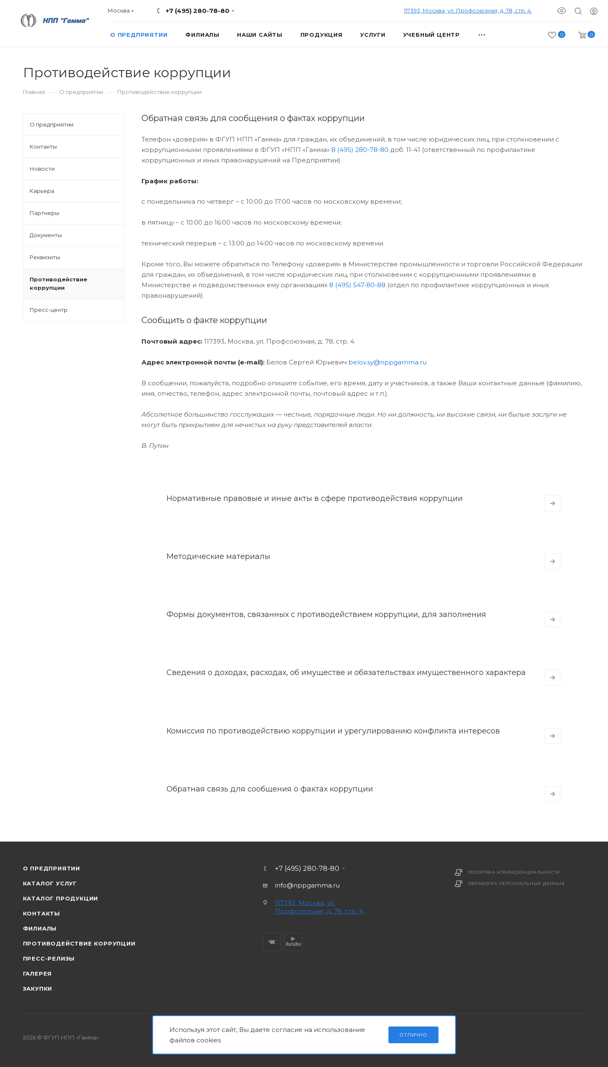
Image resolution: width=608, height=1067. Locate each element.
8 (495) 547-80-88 (357, 285)
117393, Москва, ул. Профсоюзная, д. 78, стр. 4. (468, 10)
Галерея (37, 973)
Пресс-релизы (49, 958)
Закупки (38, 988)
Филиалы (40, 928)
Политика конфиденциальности (514, 872)
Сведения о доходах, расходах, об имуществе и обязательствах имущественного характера (346, 672)
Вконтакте (272, 942)
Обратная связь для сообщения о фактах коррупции (270, 789)
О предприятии (51, 868)
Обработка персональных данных (516, 883)
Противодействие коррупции (79, 943)
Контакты (41, 913)
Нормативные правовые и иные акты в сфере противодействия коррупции (315, 498)
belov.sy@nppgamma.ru (387, 362)
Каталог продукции (60, 898)
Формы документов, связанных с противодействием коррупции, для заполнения (326, 614)
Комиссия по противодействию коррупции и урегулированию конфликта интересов (333, 731)
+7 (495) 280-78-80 (198, 11)
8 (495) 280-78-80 (360, 150)
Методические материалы (218, 556)
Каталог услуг (50, 883)
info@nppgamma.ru (307, 885)
